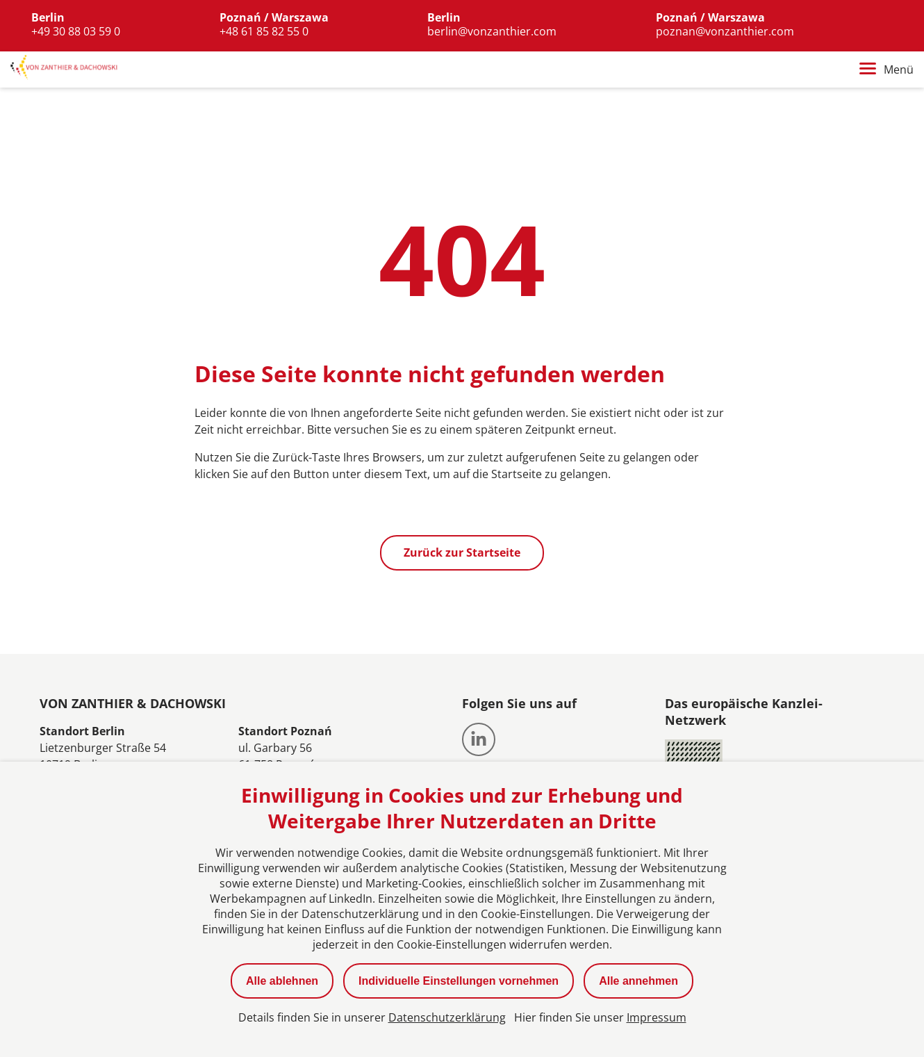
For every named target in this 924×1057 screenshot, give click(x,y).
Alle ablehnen (282, 981)
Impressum (656, 1017)
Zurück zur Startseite (462, 553)
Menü (886, 70)
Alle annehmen (638, 981)
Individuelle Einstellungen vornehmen (458, 981)
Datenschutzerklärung (447, 1017)
